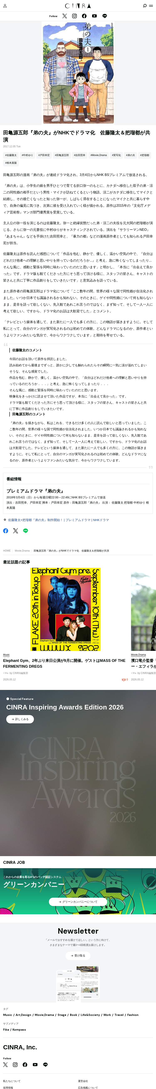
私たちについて (12, 1081)
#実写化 (116, 155)
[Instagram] (74, 16)
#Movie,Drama (98, 155)
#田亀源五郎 (62, 155)
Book (73, 1014)
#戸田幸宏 (44, 155)
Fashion (133, 1014)
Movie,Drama (22, 550)
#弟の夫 (130, 155)
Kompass (19, 1029)
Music (7, 1014)
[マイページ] (5, 6)
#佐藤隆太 (11, 155)
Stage (62, 1014)
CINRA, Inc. (20, 1047)
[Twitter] (64, 16)
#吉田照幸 (79, 155)
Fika (6, 1029)
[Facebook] (84, 16)
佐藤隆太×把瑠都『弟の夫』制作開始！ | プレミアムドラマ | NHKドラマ (58, 520)
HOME (7, 550)
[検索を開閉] (145, 6)
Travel (119, 1014)
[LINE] (104, 16)
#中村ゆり (27, 155)
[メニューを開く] (151, 6)
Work (107, 1014)
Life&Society (90, 1014)
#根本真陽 (11, 162)
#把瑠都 (144, 155)
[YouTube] (94, 16)
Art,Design (23, 1014)
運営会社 (83, 1081)
